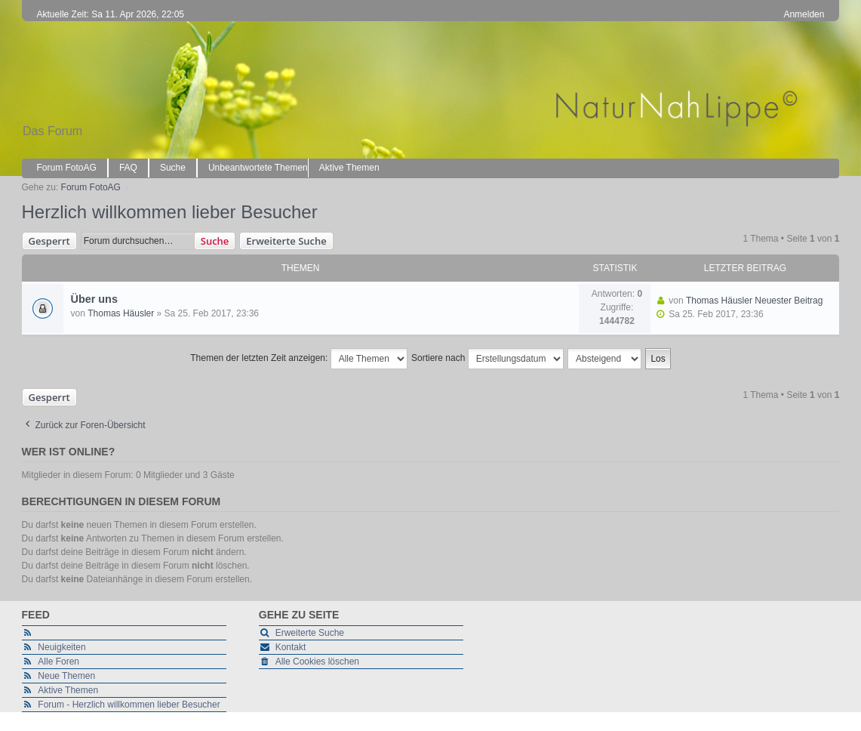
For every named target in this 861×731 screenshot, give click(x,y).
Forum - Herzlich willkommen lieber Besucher (129, 704)
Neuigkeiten (61, 647)
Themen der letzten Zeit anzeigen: (298, 358)
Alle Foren (58, 661)
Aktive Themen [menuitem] (349, 167)
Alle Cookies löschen (317, 661)
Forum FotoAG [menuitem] (67, 167)
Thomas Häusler (121, 313)
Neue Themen (66, 676)
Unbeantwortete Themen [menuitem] (258, 167)
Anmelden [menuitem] (803, 14)
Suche (215, 241)
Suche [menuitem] (173, 167)
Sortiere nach (487, 358)
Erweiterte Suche (286, 241)
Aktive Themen (68, 690)
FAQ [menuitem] (128, 167)
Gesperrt (49, 241)
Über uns (94, 299)
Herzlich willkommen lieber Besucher (170, 212)
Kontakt (290, 647)
